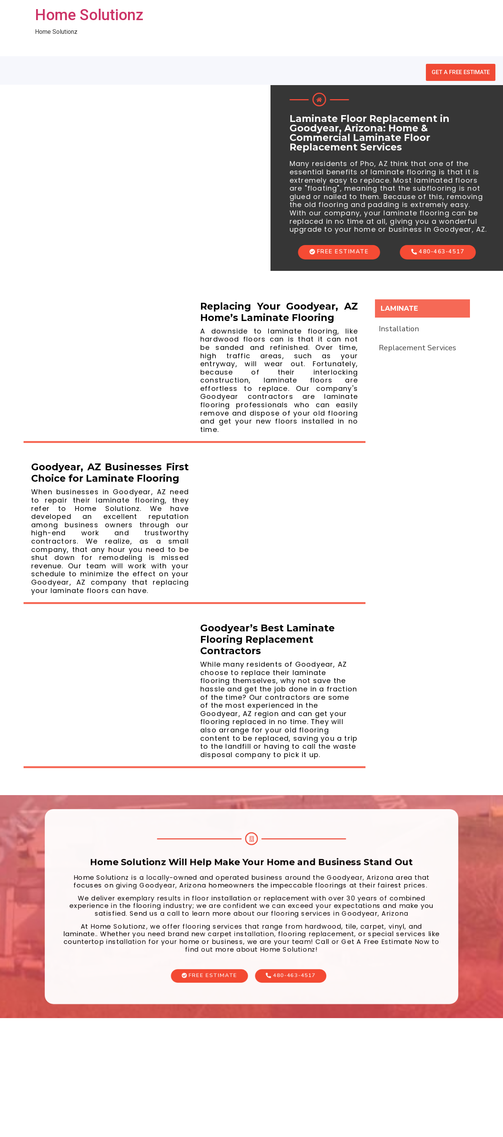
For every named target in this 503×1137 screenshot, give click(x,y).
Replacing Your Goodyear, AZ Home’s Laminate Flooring (279, 311)
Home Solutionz (89, 15)
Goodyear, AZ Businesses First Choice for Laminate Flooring (110, 472)
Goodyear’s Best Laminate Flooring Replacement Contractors (267, 639)
